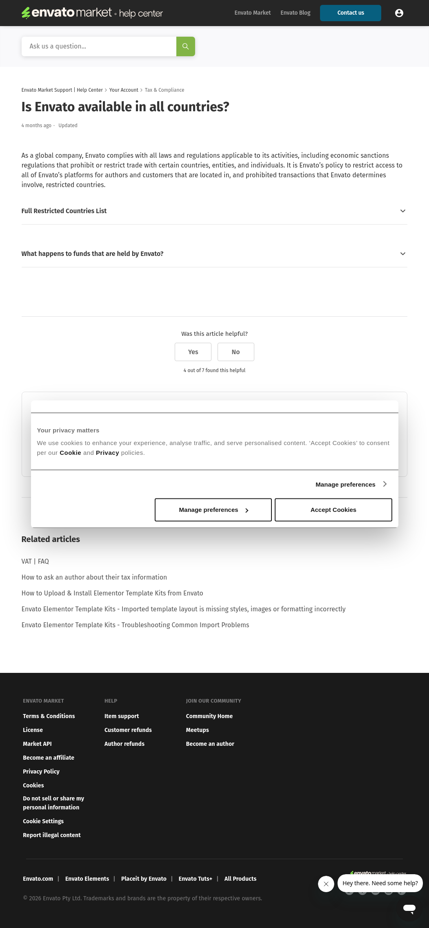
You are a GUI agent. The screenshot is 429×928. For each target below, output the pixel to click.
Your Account (123, 90)
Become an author (210, 744)
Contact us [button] (351, 12)
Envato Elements (87, 878)
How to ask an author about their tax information (94, 577)
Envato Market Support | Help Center (62, 90)
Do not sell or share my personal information (53, 803)
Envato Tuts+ (196, 878)
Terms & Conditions (49, 716)
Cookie (70, 452)
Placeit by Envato (144, 878)
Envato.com (38, 878)
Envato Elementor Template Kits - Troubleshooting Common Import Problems (135, 625)
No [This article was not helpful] (236, 352)
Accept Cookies (334, 509)
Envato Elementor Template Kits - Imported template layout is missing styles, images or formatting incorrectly (184, 609)
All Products (240, 878)
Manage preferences (346, 484)
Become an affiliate (48, 757)
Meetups (197, 730)
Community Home (209, 716)
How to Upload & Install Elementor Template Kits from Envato (112, 593)
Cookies (33, 785)
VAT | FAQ (35, 561)
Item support (121, 716)
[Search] (108, 46)
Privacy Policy (41, 771)
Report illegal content (51, 835)
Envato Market (253, 12)
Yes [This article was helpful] (193, 352)
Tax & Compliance (164, 90)
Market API (37, 744)
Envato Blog (295, 12)
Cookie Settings (43, 821)
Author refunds (124, 744)
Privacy (107, 452)
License (33, 730)
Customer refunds (128, 730)
